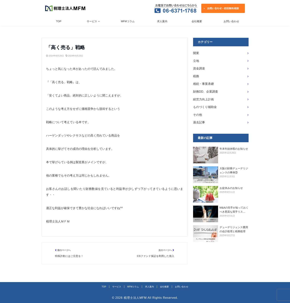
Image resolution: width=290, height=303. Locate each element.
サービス (92, 21)
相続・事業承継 (203, 83)
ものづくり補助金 (205, 107)
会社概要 (197, 21)
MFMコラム (128, 21)
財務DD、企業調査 (205, 91)
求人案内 (162, 21)
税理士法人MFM (135, 297)
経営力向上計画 (203, 99)
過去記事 (199, 122)
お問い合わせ (231, 21)
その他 (197, 114)
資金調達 (199, 68)
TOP (58, 21)
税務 (196, 76)
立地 (196, 60)
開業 (196, 53)
